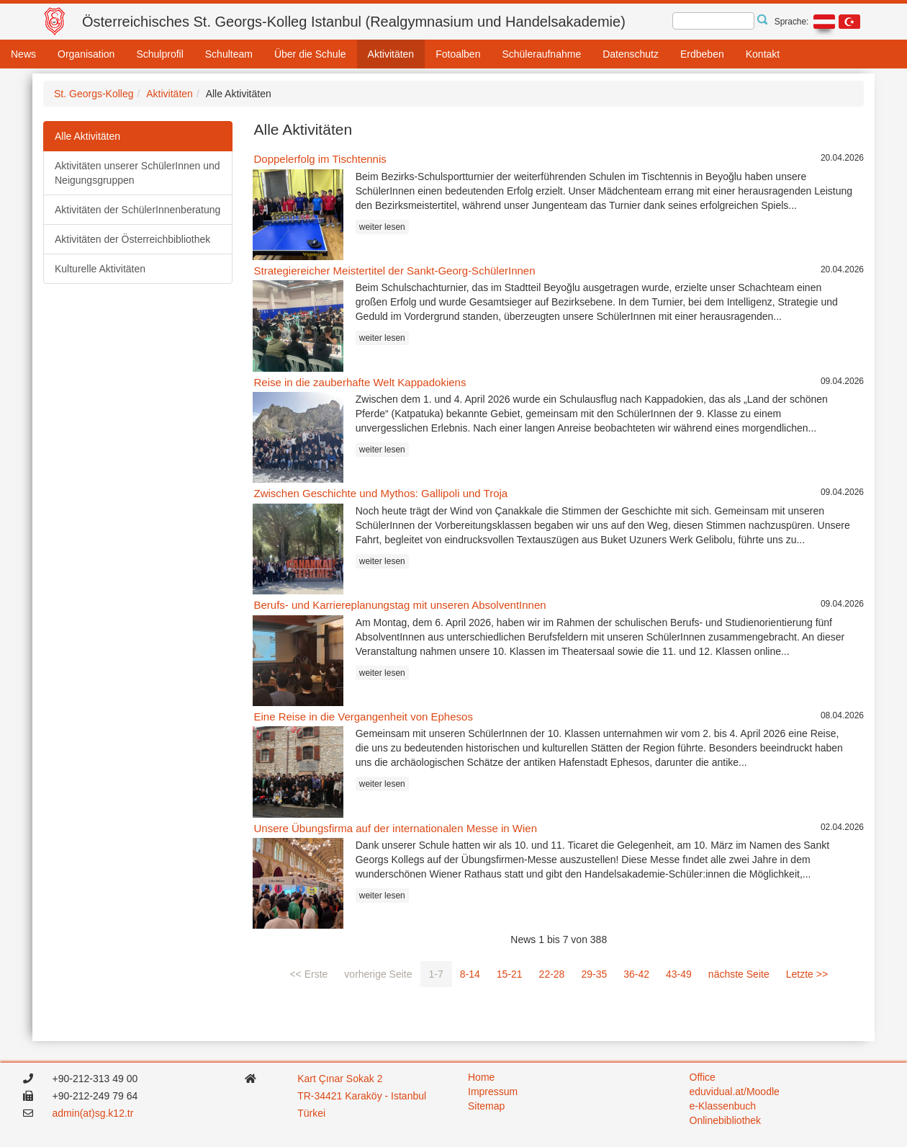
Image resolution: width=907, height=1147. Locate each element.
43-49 (679, 974)
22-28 (552, 974)
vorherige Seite (378, 974)
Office (703, 1077)
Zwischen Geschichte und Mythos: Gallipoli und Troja (381, 493)
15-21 (510, 974)
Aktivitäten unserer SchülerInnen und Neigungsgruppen (137, 173)
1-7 (436, 974)
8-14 (470, 974)
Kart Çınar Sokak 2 (339, 1078)
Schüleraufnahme (541, 54)
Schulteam (229, 54)
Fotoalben (458, 54)
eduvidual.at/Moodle (735, 1091)
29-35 (594, 974)
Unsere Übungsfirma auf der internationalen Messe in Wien (396, 828)
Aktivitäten (391, 54)
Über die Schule (310, 54)
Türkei (312, 1113)
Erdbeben (702, 54)
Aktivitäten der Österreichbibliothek (132, 239)
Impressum (493, 1091)
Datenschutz (631, 54)
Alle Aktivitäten (87, 136)
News (23, 54)
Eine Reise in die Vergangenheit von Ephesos (363, 716)
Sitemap (486, 1106)
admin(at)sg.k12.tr (93, 1113)
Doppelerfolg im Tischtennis (320, 159)
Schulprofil (159, 54)
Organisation (86, 54)
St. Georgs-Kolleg (94, 93)
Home (481, 1077)
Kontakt (763, 54)
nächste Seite (739, 974)
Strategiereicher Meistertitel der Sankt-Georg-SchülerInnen (395, 270)
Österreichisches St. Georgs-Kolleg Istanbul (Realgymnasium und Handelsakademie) (354, 22)
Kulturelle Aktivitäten (100, 269)
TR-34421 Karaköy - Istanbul (361, 1096)
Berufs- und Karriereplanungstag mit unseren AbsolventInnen (400, 605)
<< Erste (308, 974)
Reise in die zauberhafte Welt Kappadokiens (360, 382)
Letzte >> (807, 974)
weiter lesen (382, 227)
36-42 (636, 974)
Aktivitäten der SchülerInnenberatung (137, 209)
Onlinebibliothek (726, 1120)
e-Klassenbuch (723, 1106)
